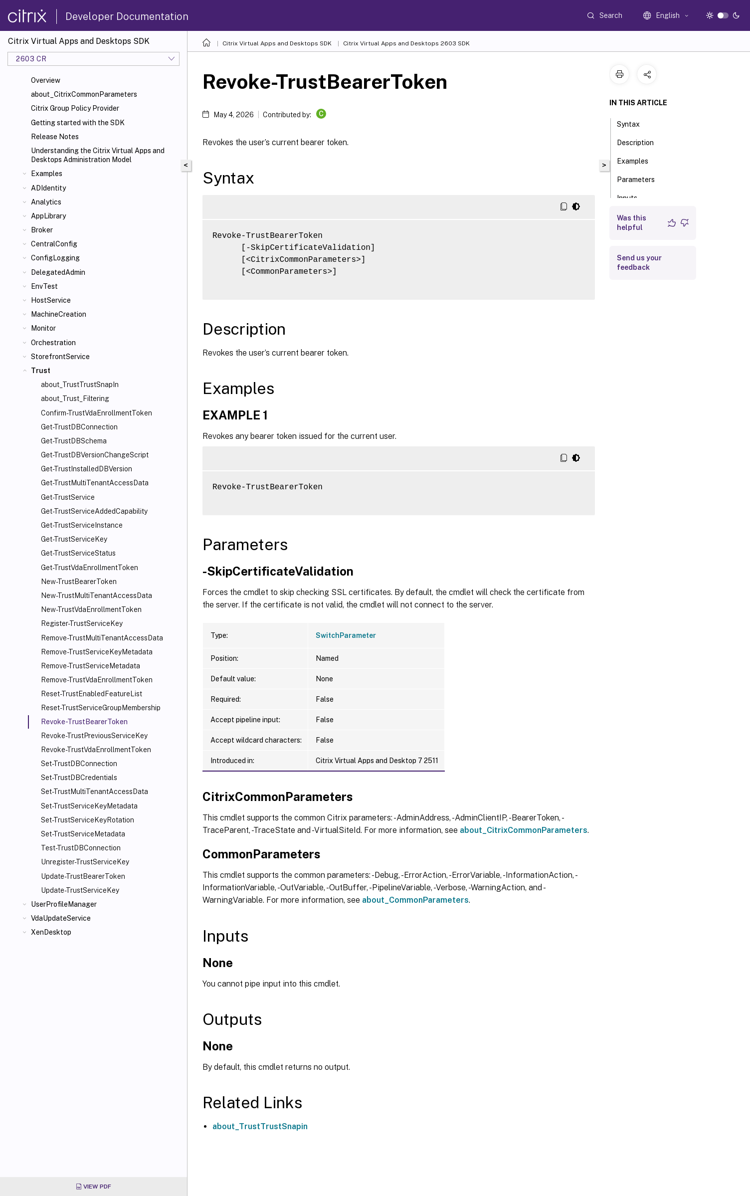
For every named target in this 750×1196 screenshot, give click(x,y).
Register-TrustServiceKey (82, 623)
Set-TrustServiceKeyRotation (87, 820)
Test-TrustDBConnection (81, 848)
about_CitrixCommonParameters (84, 94)
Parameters (641, 179)
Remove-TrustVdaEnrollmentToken (97, 680)
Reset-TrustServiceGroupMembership (101, 708)
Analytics (46, 202)
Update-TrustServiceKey (80, 890)
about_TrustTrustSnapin (260, 1126)
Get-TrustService (68, 497)
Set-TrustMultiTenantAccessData (94, 792)
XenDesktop (51, 932)
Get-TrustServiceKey (74, 539)
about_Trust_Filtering (75, 398)
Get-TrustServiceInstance (82, 525)
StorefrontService (60, 357)
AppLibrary (48, 216)
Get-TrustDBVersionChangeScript (95, 455)
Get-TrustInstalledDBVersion (86, 469)
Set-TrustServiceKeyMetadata (89, 806)
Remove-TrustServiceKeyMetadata (97, 652)
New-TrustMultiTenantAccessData (96, 595)
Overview (45, 80)
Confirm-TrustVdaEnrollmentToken (96, 413)
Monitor (43, 328)
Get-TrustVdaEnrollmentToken (89, 568)
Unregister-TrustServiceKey (85, 862)
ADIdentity (48, 188)
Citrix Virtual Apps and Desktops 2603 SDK (406, 43)
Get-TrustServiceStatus (78, 553)
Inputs (632, 197)
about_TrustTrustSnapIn (80, 385)
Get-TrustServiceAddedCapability (94, 511)
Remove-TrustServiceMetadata (90, 666)
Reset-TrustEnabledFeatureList (91, 694)
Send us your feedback (639, 262)
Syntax (634, 123)
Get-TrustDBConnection (79, 427)
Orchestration (53, 343)
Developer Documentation (126, 16)
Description (641, 142)
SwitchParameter (346, 635)
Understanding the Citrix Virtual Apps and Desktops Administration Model (98, 155)
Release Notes (55, 137)
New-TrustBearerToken (79, 582)
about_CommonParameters (415, 900)
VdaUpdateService (61, 918)
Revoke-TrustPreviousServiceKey (94, 736)
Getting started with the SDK (78, 123)
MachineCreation (58, 314)
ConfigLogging (55, 258)
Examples (46, 174)
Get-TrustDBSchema (74, 441)
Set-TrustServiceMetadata (83, 834)
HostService (51, 300)
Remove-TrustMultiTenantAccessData (102, 638)
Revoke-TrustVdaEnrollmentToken (96, 750)
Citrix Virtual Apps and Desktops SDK (277, 43)
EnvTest (44, 286)
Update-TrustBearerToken (83, 876)
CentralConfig (54, 244)
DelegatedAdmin (58, 272)
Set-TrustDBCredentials (79, 778)
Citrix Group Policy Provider (75, 108)
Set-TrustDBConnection (79, 764)
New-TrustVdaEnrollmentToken (91, 609)
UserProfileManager (64, 904)
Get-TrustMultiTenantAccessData (95, 483)
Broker (42, 230)
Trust (40, 371)
